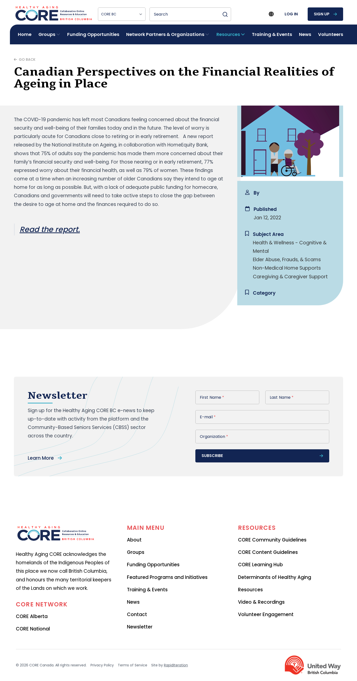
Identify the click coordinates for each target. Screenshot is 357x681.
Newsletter (139, 627)
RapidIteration (176, 665)
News (305, 34)
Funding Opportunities (93, 34)
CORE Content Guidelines (268, 552)
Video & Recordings (261, 602)
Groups (135, 552)
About (134, 540)
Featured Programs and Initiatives (167, 577)
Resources (250, 589)
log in (291, 14)
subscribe (262, 455)
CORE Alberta (32, 616)
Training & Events (272, 34)
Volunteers (330, 34)
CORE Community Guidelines (272, 540)
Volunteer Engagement (266, 614)
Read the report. (50, 229)
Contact (137, 614)
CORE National (33, 628)
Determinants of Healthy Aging (274, 577)
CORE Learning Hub (260, 564)
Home (24, 34)
